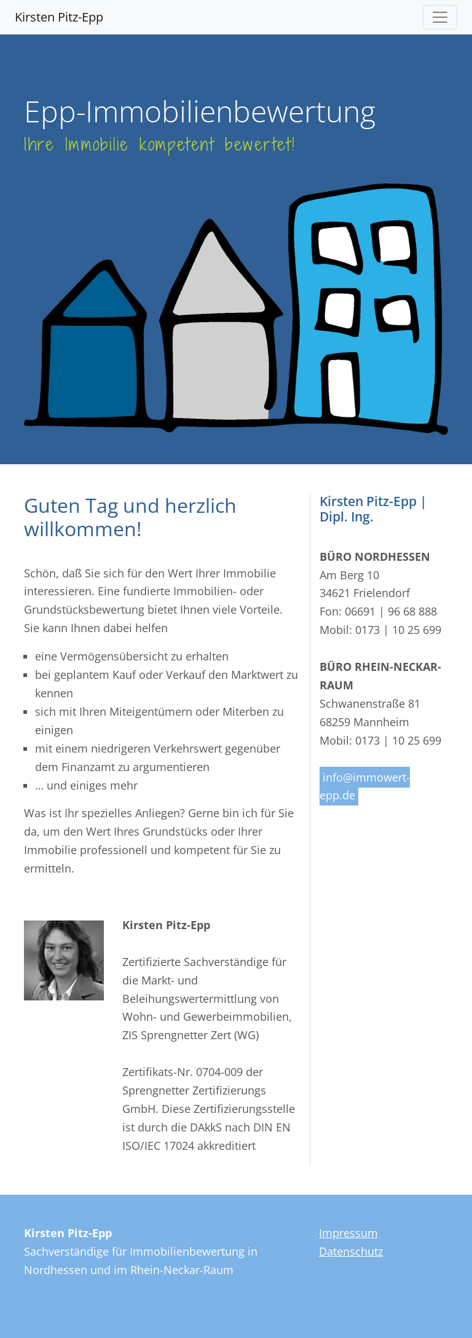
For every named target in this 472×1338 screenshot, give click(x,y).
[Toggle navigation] (440, 17)
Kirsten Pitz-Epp (59, 17)
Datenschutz (351, 1251)
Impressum (348, 1232)
